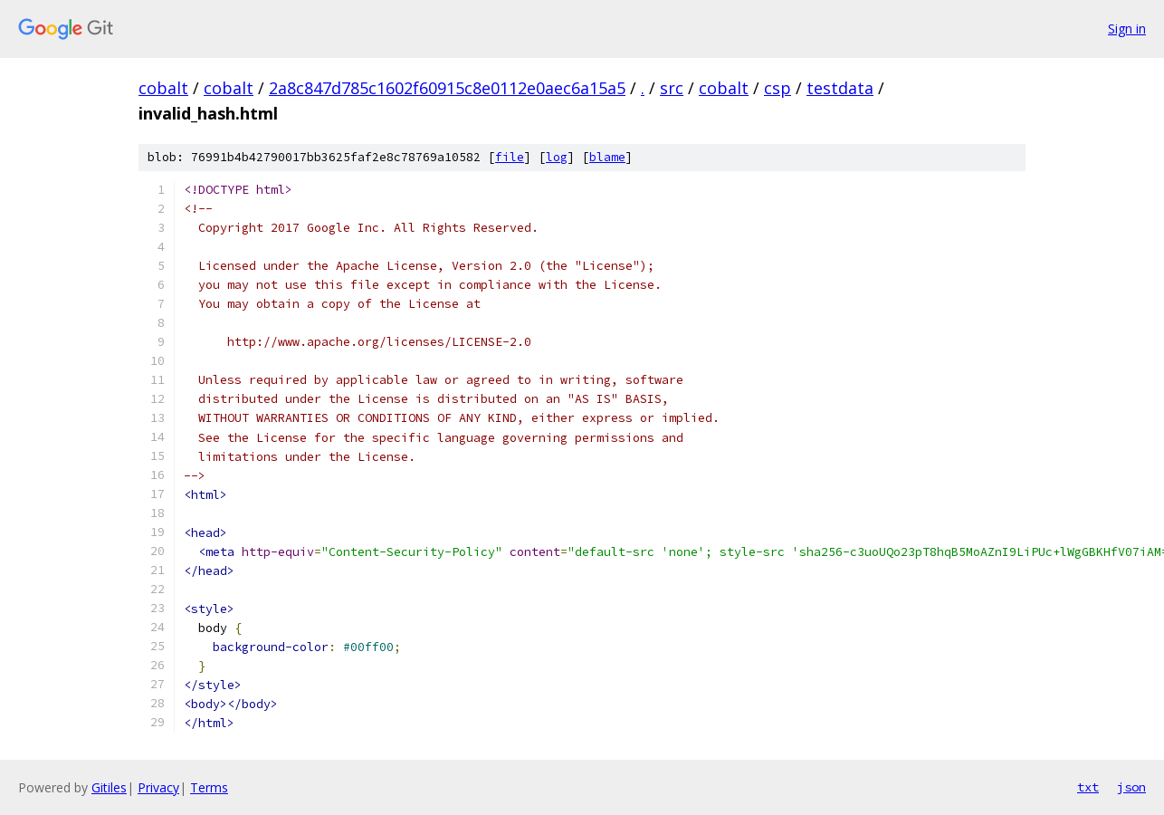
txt (1088, 787)
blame (607, 157)
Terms (209, 787)
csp (777, 88)
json (1131, 787)
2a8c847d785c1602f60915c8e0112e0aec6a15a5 (447, 88)
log (557, 157)
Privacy (158, 787)
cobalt (163, 88)
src (671, 88)
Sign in (1127, 28)
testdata (839, 88)
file (509, 157)
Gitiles (109, 787)
